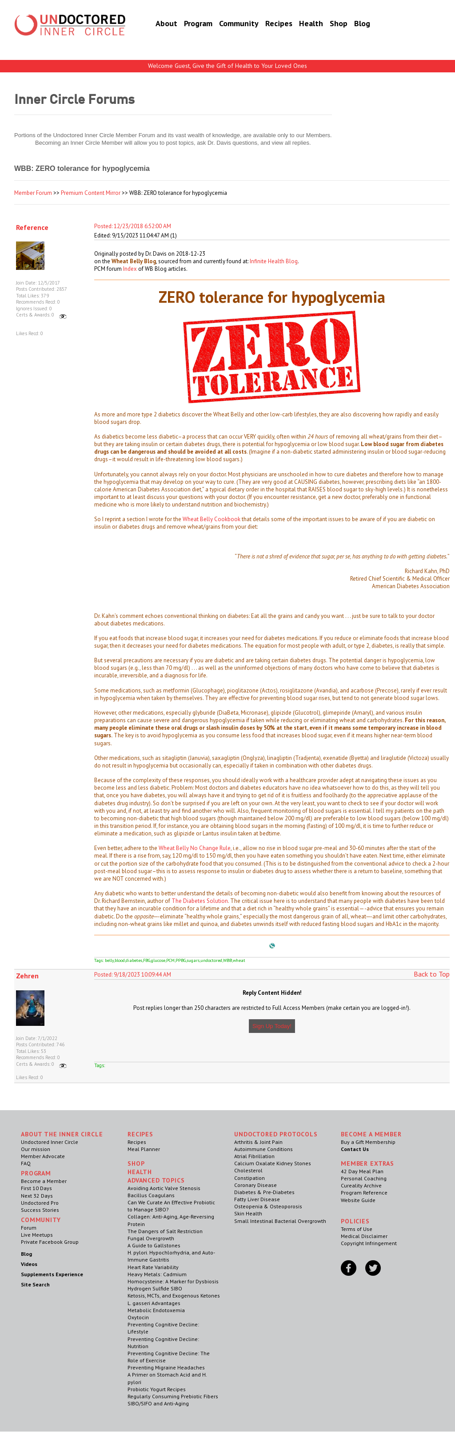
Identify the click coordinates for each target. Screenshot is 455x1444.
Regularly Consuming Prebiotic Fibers (173, 1396)
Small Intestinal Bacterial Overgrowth (280, 1221)
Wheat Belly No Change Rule (195, 848)
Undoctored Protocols (276, 1134)
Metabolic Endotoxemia (156, 1310)
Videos (29, 1264)
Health (300, 24)
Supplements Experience (52, 1274)
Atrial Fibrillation (254, 1156)
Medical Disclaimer (364, 1236)
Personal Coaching (364, 1178)
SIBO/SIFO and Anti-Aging (158, 1403)
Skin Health (248, 1213)
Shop (327, 24)
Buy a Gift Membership (368, 1142)
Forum (28, 1227)
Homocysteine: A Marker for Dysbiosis (173, 1281)
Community (227, 24)
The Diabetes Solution (200, 901)
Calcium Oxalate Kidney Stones (272, 1163)
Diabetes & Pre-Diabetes (264, 1192)
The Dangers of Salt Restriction (165, 1231)
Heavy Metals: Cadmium (157, 1274)
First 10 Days (36, 1188)
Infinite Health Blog (274, 261)
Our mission (35, 1149)
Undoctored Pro (40, 1202)
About (155, 24)
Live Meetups (37, 1234)
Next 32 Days (37, 1195)
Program (187, 24)
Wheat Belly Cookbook (211, 519)
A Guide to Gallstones (154, 1245)
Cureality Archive (361, 1185)
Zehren (27, 975)
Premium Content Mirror (90, 193)
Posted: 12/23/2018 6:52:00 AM (132, 226)
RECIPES (140, 1134)
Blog (351, 24)
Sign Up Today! (271, 1026)
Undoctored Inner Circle (49, 1142)
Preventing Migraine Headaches (166, 1367)
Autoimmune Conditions (263, 1149)
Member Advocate (43, 1156)
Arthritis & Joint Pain (258, 1142)
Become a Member (403, 34)
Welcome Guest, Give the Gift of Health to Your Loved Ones (227, 66)
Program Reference (364, 1192)
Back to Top (432, 973)
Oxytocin (138, 1317)
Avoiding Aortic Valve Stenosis (164, 1188)
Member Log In (401, 14)
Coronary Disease (255, 1185)
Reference (32, 227)
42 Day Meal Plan (362, 1171)
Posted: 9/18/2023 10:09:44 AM (132, 974)
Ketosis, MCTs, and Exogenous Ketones (174, 1295)
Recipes (267, 24)
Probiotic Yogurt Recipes (157, 1389)
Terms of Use (356, 1229)
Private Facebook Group (50, 1241)
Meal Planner (144, 1149)
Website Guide (358, 1200)
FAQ (26, 1163)
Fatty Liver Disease (257, 1199)
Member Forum (33, 193)
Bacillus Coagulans (151, 1195)
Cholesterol (248, 1170)
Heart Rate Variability (153, 1267)
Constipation (249, 1178)
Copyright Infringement (369, 1243)
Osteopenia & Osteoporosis (268, 1206)
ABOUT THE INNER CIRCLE (62, 1134)
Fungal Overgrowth (151, 1238)
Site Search (35, 1284)
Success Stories (40, 1210)
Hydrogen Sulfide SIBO (155, 1288)
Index (130, 269)
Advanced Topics (156, 1180)
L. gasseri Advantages (154, 1303)
